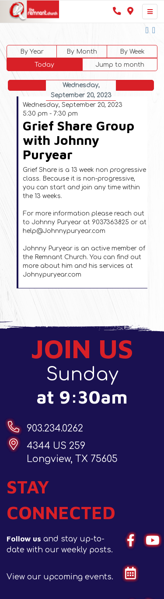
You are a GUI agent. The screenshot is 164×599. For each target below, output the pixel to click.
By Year (32, 51)
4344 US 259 (72, 453)
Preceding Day (27, 85)
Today (44, 65)
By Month (81, 51)
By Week (132, 51)
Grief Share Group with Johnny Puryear (78, 140)
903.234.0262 (55, 428)
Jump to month (119, 65)
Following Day (135, 85)
